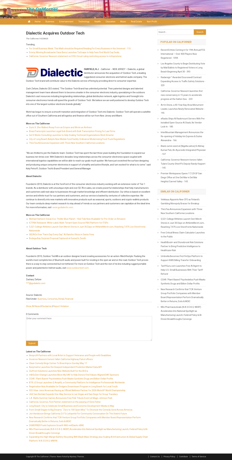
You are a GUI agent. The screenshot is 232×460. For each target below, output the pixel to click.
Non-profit (152, 21)
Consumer (52, 299)
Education (110, 21)
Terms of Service (199, 457)
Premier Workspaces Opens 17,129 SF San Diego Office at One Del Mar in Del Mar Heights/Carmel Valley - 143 (181, 177)
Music (123, 21)
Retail (61, 299)
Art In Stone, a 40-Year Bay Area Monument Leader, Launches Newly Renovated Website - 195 (183, 109)
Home (38, 21)
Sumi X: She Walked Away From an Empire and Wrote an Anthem (60, 127)
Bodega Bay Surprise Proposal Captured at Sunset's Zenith (57, 238)
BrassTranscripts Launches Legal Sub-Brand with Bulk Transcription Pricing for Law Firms (72, 131)
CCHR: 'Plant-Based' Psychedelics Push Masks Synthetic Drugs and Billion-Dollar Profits (71, 378)
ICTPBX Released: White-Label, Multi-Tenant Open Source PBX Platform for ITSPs (68, 223)
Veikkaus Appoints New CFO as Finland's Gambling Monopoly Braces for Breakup (180, 201)
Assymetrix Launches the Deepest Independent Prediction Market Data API (65, 367)
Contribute (183, 457)
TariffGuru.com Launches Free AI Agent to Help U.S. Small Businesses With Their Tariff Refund (182, 270)
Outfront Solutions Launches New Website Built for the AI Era (58, 371)
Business (50, 21)
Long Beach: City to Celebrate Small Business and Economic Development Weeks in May (71, 406)
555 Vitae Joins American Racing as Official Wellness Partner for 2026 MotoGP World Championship (77, 390)
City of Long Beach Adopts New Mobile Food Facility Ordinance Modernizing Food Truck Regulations (77, 139)
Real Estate (136, 21)
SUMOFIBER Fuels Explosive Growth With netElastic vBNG (56, 425)
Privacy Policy (169, 457)
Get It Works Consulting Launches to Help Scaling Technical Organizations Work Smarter (71, 135)
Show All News (33, 306)
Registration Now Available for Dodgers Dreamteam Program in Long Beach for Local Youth (73, 386)
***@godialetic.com (35, 283)
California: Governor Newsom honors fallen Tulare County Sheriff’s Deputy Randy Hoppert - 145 (183, 164)
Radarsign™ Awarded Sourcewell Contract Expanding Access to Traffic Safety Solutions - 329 (183, 81)
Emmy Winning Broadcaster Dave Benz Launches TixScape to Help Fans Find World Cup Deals (74, 52)
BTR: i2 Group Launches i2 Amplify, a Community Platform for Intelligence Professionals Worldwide (77, 382)
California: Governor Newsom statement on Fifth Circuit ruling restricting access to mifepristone (75, 56)
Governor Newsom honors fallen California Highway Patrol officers (61, 359)
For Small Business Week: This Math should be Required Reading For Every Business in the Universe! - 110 (80, 48)
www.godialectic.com (62, 207)
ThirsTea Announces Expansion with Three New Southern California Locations (67, 143)
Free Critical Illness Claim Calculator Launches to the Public (183, 234)
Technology (84, 21)
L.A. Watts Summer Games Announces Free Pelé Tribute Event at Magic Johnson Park (70, 398)
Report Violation (61, 306)
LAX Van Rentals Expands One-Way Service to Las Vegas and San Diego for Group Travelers (73, 394)
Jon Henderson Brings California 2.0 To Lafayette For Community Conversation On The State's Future (78, 413)
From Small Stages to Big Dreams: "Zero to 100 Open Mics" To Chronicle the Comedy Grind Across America (80, 410)
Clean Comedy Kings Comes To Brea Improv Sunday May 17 (58, 363)
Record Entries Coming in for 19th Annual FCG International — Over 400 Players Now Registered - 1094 (183, 54)
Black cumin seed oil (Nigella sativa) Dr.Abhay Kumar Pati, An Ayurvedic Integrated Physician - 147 (183, 150)
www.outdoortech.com (78, 268)
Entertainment (66, 21)
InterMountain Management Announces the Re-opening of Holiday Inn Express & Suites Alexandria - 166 (182, 136)
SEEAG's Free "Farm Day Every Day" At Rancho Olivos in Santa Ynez (61, 234)
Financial (69, 299)
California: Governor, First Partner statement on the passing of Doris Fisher (65, 402)
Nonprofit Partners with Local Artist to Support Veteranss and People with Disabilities (70, 355)
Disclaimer (47, 306)
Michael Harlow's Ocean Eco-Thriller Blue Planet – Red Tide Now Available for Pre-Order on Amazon (77, 219)
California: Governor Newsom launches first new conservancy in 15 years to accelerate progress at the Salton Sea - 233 (182, 95)
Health (97, 21)
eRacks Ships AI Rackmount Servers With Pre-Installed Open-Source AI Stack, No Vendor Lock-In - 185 (183, 122)
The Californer (42, 9)
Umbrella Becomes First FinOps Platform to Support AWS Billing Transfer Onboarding (182, 258)
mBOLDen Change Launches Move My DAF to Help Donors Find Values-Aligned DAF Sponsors (74, 375)
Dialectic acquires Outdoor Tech (55, 33)
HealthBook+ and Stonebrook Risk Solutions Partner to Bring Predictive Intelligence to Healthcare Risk (182, 246)
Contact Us (155, 457)
